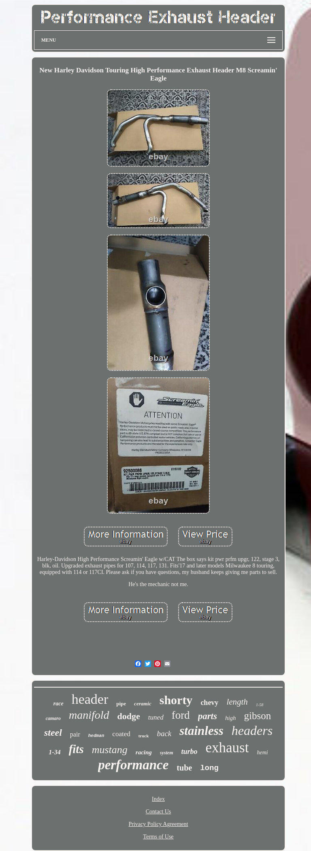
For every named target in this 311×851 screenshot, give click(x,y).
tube (184, 767)
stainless (201, 731)
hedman (96, 735)
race (58, 704)
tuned (156, 717)
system (166, 753)
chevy (209, 703)
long (209, 768)
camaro (53, 718)
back (164, 733)
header (90, 699)
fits (76, 749)
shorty (176, 700)
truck (143, 735)
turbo (189, 751)
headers (252, 730)
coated (121, 734)
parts (207, 716)
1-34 (54, 752)
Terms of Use (158, 837)
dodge (128, 716)
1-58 (259, 705)
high (230, 718)
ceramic (142, 704)
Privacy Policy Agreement (158, 824)
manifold (89, 715)
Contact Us (158, 812)
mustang (110, 750)
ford (181, 715)
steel (53, 732)
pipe (121, 704)
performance (133, 765)
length (237, 702)
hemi (262, 752)
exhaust (227, 748)
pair (75, 734)
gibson (257, 715)
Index (158, 799)
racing (144, 752)
